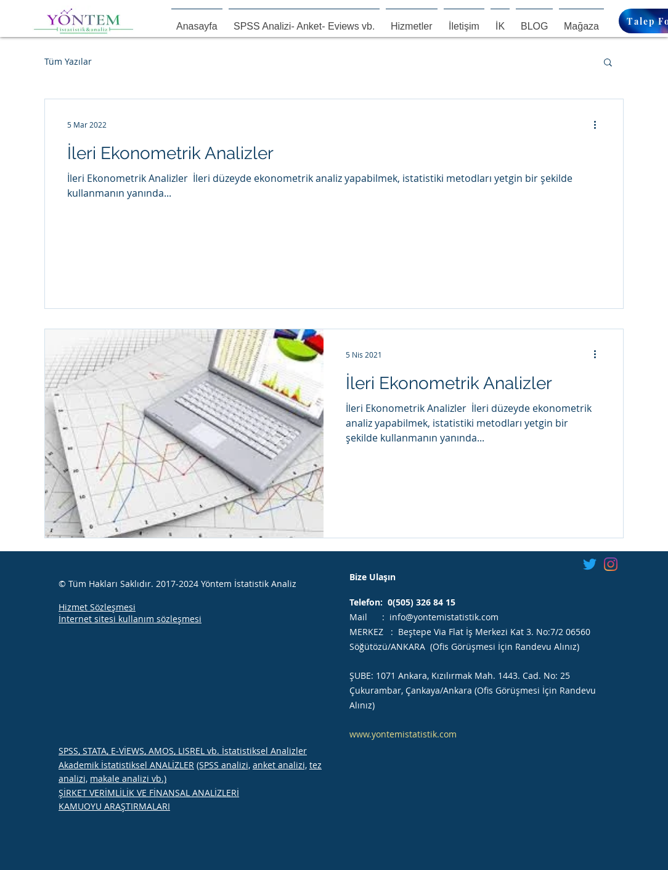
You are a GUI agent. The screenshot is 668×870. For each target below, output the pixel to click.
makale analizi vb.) (128, 778)
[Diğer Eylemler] (599, 124)
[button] (608, 63)
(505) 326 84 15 (424, 602)
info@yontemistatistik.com (444, 617)
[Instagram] (610, 564)
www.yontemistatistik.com (403, 734)
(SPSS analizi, (223, 765)
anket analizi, (280, 765)
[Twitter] (590, 564)
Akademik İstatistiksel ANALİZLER (126, 765)
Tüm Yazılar (68, 61)
